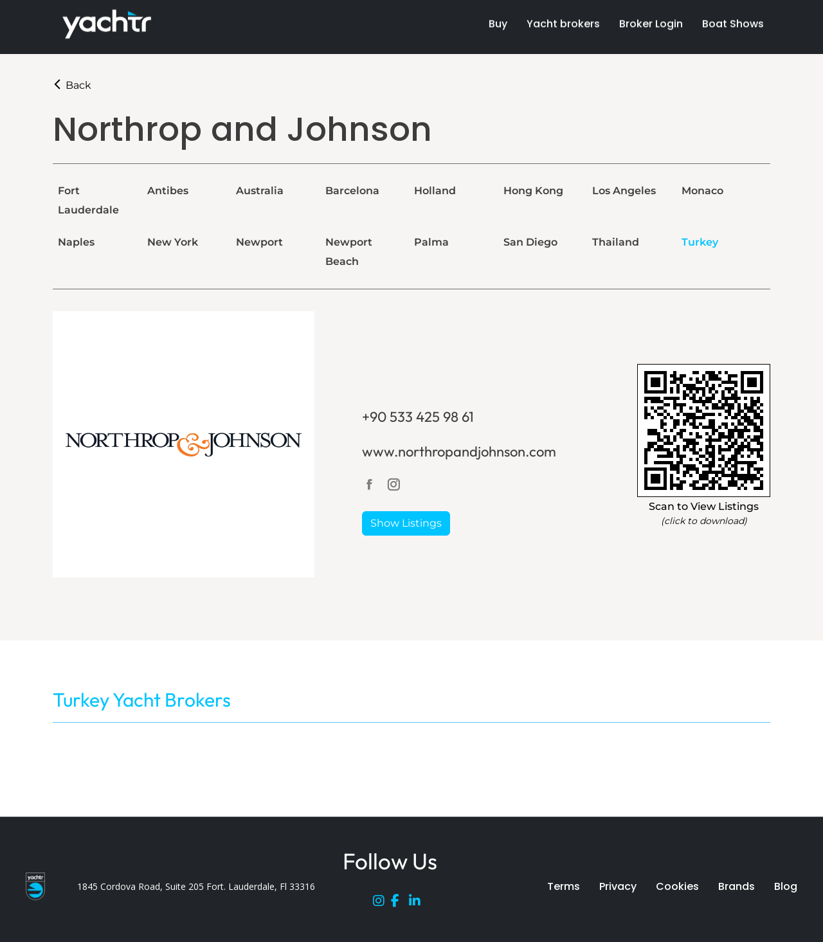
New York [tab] (172, 242)
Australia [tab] (260, 191)
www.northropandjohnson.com (459, 451)
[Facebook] (400, 903)
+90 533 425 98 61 (418, 417)
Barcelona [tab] (352, 191)
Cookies (677, 886)
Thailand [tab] (615, 242)
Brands (736, 886)
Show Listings (406, 523)
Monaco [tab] (702, 191)
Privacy (618, 886)
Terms (563, 886)
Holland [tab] (435, 191)
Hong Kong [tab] (533, 191)
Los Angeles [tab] (624, 191)
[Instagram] (382, 903)
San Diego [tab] (530, 242)
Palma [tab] (431, 242)
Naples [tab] (76, 242)
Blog (785, 886)
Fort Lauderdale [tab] (88, 200)
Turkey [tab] (700, 242)
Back (72, 85)
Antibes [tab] (167, 191)
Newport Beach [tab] (348, 251)
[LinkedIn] (418, 903)
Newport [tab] (259, 242)
